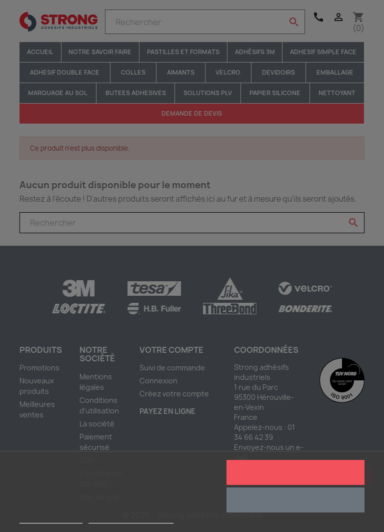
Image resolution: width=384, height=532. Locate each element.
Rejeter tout (295, 500)
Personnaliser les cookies (131, 518)
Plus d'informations (51, 518)
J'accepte (295, 472)
